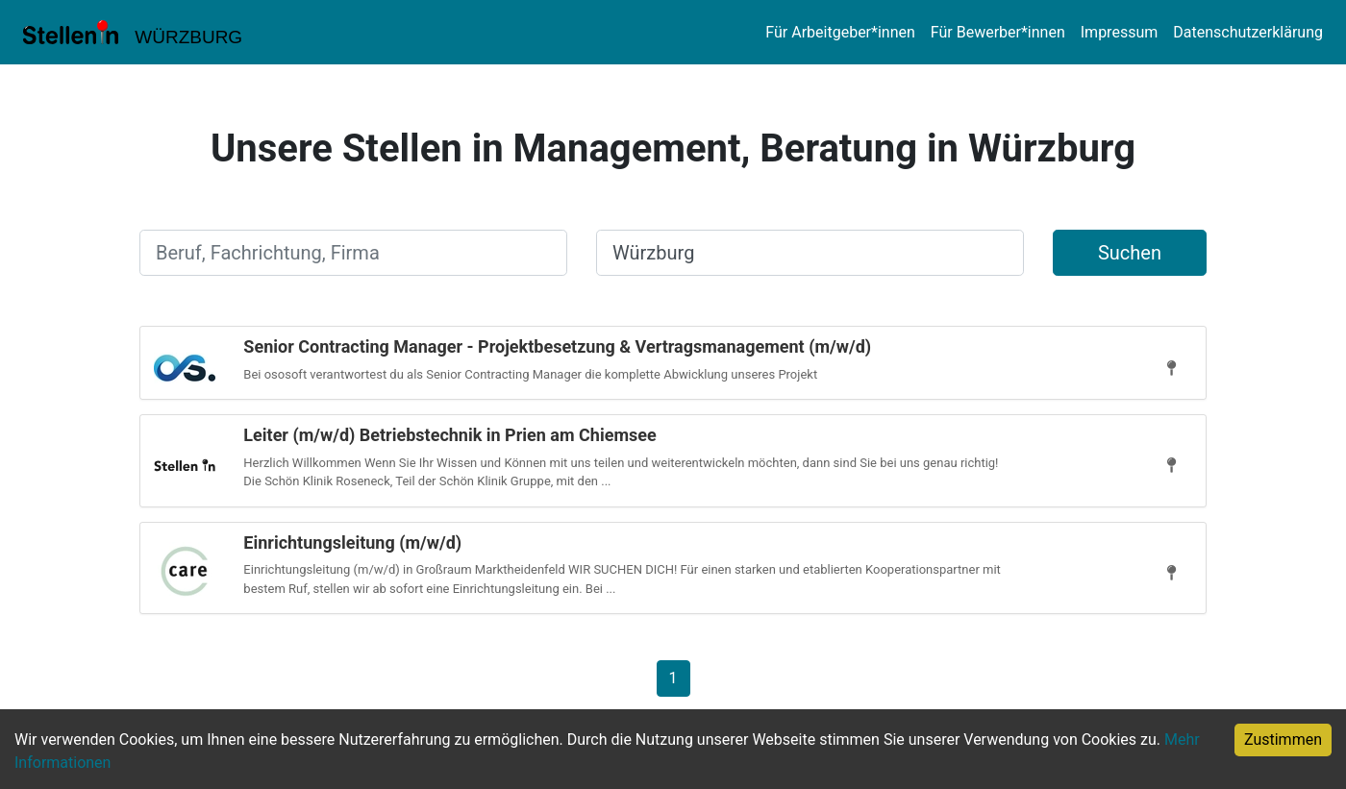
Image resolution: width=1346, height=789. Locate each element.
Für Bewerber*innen (998, 32)
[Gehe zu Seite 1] (673, 678)
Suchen (1129, 252)
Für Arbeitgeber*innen (839, 32)
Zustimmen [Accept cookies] (1283, 739)
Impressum (1120, 32)
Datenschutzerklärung (1248, 32)
